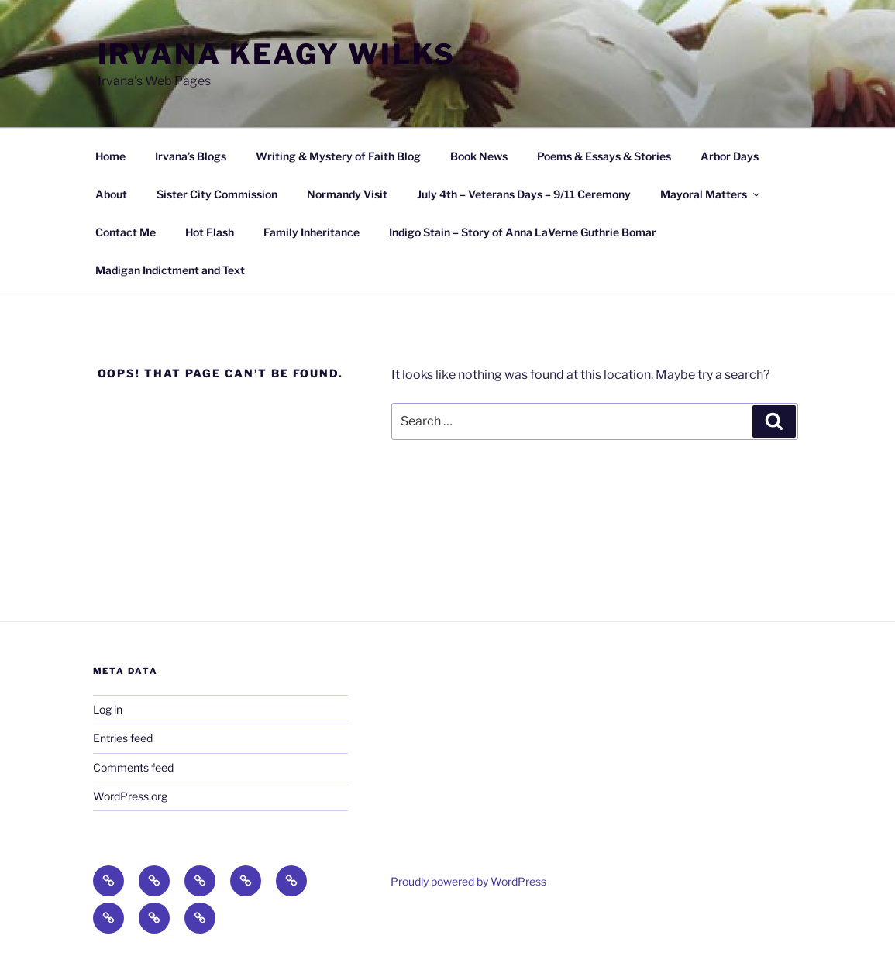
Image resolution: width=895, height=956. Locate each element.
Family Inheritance (311, 232)
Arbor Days (730, 156)
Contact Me (125, 232)
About (111, 194)
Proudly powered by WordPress (468, 881)
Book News (479, 156)
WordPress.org (130, 796)
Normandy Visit (347, 194)
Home (110, 156)
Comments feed (133, 767)
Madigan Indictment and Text (170, 270)
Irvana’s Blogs (190, 156)
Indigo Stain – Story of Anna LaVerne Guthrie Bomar (522, 232)
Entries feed (123, 738)
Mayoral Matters (711, 194)
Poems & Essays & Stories (604, 156)
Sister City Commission (217, 194)
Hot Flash (209, 232)
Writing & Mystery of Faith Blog (338, 156)
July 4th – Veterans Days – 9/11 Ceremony (524, 194)
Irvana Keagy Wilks (277, 54)
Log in (107, 709)
